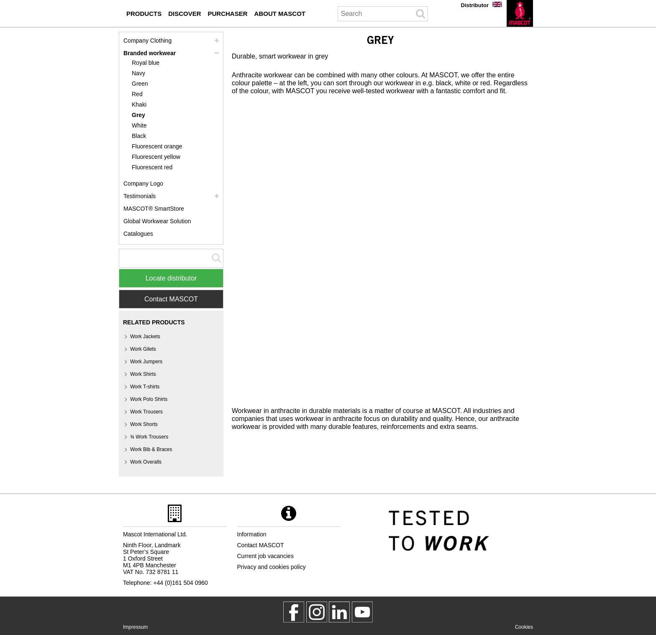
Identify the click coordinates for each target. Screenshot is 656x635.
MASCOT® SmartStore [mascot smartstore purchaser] (153, 208)
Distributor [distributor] (475, 5)
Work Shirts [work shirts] (143, 374)
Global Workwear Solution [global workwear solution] (157, 221)
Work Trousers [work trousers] (146, 412)
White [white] (139, 125)
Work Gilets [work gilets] (143, 349)
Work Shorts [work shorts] (144, 424)
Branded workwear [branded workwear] (149, 53)
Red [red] (137, 94)
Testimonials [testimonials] (139, 196)
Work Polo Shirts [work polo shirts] (148, 399)
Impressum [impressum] (135, 627)
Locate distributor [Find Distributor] (171, 278)
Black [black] (139, 136)
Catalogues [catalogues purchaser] (138, 233)
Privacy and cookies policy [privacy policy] (271, 567)
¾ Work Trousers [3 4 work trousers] (149, 437)
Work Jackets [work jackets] (145, 336)
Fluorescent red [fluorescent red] (152, 167)
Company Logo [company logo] (143, 183)
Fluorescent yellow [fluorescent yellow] (156, 156)
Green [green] (140, 83)
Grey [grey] (138, 115)
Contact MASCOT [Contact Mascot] (171, 299)
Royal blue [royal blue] (145, 62)
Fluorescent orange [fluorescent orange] (157, 146)
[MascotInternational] (362, 612)
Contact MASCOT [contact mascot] (260, 545)
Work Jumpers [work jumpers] (146, 362)
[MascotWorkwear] (293, 612)
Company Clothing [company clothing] (147, 40)
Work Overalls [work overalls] (145, 462)
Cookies (524, 627)
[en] (520, 13)
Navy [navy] (138, 73)
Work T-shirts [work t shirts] (144, 387)
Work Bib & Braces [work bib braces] (151, 449)
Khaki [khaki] (139, 104)
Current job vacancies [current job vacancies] (265, 556)
